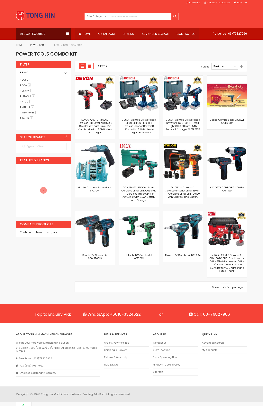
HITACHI (29, 96)
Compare (194, 2)
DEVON (28, 90)
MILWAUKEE (31, 112)
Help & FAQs (111, 364)
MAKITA (28, 107)
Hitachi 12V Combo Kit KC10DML (139, 256)
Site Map (158, 372)
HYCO (28, 101)
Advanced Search (213, 342)
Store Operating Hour (165, 357)
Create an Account (218, 2)
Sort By (205, 66)
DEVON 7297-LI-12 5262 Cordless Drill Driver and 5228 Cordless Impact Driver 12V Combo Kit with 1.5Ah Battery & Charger (94, 126)
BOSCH (28, 79)
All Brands (65, 137)
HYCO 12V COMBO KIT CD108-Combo (227, 189)
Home (19, 45)
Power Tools (38, 45)
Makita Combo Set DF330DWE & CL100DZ (227, 121)
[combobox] (131, 16)
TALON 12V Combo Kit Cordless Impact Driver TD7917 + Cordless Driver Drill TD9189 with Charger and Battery (183, 192)
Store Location (161, 350)
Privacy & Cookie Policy (166, 364)
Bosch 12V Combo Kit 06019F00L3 (94, 256)
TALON (28, 118)
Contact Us (160, 342)
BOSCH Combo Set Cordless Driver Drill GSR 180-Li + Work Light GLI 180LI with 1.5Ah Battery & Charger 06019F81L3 (183, 124)
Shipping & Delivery (115, 350)
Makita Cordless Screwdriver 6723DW (95, 189)
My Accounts (209, 350)
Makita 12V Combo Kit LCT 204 (183, 255)
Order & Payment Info (116, 342)
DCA (27, 85)
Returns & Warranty (115, 357)
